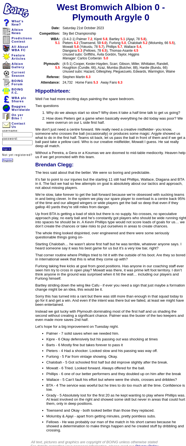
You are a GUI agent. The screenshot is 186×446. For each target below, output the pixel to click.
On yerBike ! (17, 116)
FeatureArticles (19, 57)
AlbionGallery (18, 65)
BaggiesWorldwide (21, 108)
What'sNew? (18, 23)
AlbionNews (17, 31)
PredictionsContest (22, 40)
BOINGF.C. (17, 91)
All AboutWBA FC (20, 48)
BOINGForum (17, 82)
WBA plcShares (19, 99)
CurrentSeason (18, 74)
